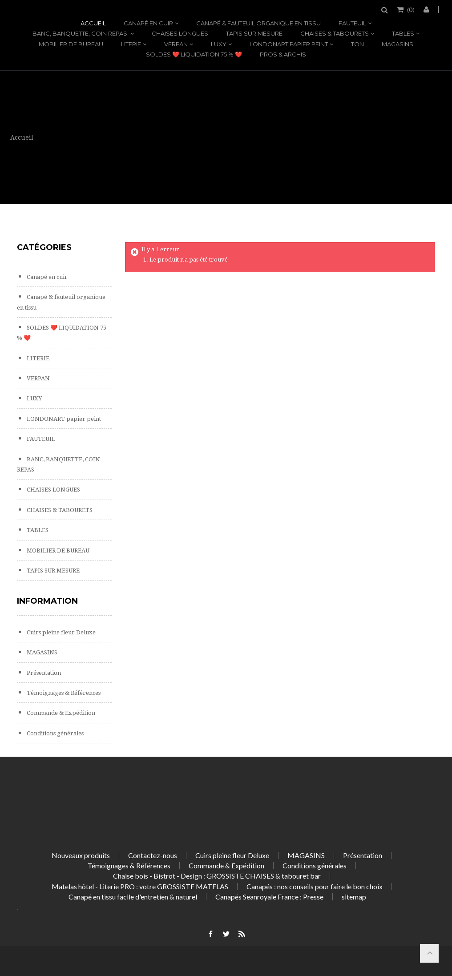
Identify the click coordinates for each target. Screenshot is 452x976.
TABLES (403, 33)
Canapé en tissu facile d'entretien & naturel (133, 896)
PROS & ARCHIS (283, 54)
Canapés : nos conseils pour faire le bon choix (314, 886)
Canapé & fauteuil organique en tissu (258, 23)
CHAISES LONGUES (180, 33)
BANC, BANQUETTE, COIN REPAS (80, 33)
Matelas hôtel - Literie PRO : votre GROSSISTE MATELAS (140, 886)
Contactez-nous (152, 855)
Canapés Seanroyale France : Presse (269, 896)
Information (47, 601)
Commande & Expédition (60, 713)
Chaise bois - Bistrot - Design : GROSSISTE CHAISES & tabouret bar (217, 875)
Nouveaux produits (81, 855)
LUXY (218, 44)
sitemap (354, 896)
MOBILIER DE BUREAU (71, 44)
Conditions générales (54, 733)
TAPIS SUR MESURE (254, 33)
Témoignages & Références (63, 693)
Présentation (43, 672)
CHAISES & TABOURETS (334, 33)
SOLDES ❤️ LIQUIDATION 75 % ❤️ (194, 54)
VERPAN (176, 44)
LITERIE (131, 44)
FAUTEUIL (352, 23)
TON (357, 44)
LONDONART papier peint (289, 44)
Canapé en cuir (148, 23)
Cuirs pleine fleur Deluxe (60, 632)
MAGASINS (397, 44)
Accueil (93, 23)
